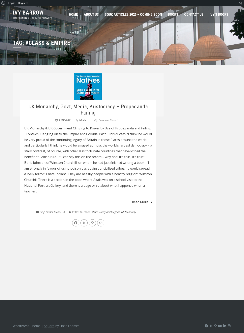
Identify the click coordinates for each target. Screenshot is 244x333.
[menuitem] (3, 3)
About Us (91, 14)
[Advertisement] (122, 270)
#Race (94, 212)
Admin (82, 120)
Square (49, 326)
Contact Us (193, 14)
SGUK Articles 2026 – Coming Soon (133, 14)
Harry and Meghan (109, 212)
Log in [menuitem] (11, 3)
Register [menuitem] (23, 3)
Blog (42, 212)
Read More (142, 202)
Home (73, 14)
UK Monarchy (128, 212)
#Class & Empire (81, 212)
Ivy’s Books (218, 14)
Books (173, 14)
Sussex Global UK (55, 212)
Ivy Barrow (28, 12)
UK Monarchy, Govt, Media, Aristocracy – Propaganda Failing (88, 110)
